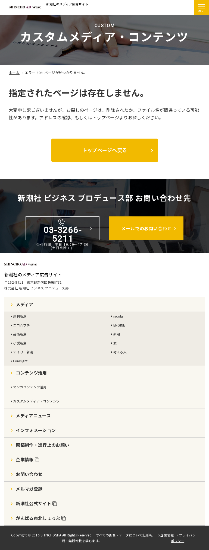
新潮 (116, 334)
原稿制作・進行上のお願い (42, 445)
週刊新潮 (19, 316)
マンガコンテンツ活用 (29, 387)
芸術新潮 (19, 334)
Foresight (20, 361)
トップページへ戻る (104, 150)
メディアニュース (33, 415)
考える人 (120, 352)
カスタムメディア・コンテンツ (36, 401)
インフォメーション (36, 430)
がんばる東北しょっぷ (41, 518)
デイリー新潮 (23, 352)
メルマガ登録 (29, 488)
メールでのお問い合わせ (146, 228)
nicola (118, 316)
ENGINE (119, 325)
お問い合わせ (29, 474)
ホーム (14, 72)
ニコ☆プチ (21, 325)
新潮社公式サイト (36, 503)
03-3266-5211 (63, 229)
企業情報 (27, 459)
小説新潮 (19, 343)
